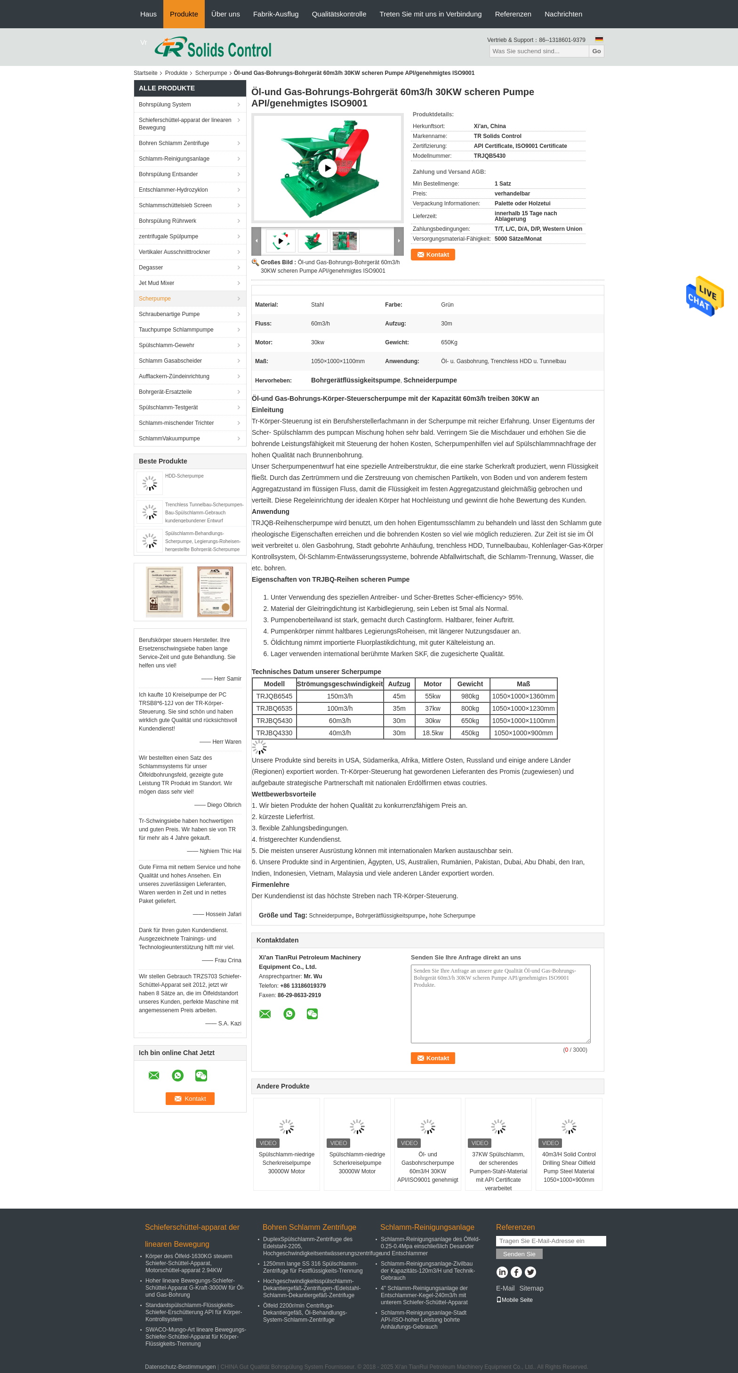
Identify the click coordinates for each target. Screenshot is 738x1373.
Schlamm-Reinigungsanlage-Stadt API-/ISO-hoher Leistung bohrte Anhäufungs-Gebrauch (423, 1319)
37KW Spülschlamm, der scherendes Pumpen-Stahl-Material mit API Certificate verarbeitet (499, 1171)
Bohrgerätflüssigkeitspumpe (390, 915)
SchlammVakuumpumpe (169, 438)
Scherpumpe (211, 73)
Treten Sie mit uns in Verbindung (431, 14)
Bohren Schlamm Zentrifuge (174, 143)
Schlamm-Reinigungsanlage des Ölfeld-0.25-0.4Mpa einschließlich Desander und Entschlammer (430, 1246)
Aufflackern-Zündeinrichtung (174, 376)
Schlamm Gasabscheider (170, 360)
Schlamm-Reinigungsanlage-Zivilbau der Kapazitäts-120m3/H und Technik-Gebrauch (428, 1270)
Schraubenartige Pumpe (169, 314)
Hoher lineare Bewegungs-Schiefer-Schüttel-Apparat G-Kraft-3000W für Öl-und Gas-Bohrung (194, 1287)
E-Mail (505, 1288)
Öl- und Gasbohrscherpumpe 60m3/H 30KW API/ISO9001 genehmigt (427, 1167)
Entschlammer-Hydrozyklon (173, 190)
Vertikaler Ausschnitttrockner (174, 252)
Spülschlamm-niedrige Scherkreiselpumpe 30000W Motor (287, 1163)
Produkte (184, 14)
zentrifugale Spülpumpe (168, 236)
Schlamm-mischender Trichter (176, 423)
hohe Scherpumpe (452, 915)
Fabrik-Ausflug (276, 14)
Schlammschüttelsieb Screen (175, 205)
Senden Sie (519, 1254)
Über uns (225, 14)
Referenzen (513, 14)
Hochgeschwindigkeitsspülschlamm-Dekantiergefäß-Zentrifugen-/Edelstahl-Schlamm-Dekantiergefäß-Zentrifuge (312, 1288)
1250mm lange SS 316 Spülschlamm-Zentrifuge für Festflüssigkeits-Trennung (313, 1267)
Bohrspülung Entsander (168, 174)
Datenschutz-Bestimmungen (180, 1367)
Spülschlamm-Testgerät (168, 407)
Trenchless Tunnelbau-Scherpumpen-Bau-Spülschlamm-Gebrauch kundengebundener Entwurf (204, 512)
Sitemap (531, 1288)
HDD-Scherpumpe (184, 476)
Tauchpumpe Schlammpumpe (176, 329)
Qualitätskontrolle (339, 14)
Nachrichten (563, 14)
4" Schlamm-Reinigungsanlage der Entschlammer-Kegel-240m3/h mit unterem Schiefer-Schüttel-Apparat (424, 1295)
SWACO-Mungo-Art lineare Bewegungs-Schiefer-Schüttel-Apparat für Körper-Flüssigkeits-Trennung (195, 1336)
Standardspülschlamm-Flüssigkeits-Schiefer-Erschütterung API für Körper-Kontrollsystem (193, 1312)
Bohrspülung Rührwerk (167, 221)
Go (596, 51)
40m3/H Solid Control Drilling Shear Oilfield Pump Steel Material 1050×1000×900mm (569, 1167)
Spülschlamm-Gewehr (166, 345)
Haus (148, 14)
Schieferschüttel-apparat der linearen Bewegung (185, 124)
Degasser (151, 267)
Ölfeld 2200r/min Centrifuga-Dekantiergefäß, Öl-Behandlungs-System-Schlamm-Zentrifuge (305, 1312)
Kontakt (437, 254)
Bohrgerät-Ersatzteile (165, 392)
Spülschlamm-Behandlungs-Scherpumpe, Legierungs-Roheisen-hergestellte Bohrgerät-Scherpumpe (203, 541)
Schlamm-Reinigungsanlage (174, 158)
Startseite (146, 73)
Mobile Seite (514, 1300)
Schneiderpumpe (330, 915)
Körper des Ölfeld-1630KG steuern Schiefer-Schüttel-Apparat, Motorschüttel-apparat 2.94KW (189, 1263)
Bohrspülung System (165, 104)
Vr (143, 42)
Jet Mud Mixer (156, 283)
